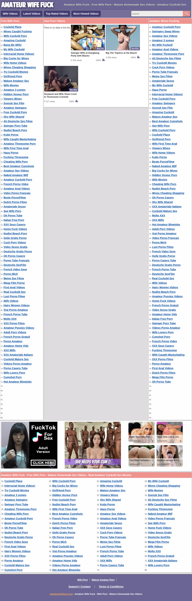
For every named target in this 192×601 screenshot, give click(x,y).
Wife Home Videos (15, 62)
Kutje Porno (11, 134)
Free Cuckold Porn (15, 112)
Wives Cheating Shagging (20, 67)
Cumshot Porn (13, 377)
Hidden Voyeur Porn (16, 94)
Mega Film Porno (14, 282)
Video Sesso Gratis (15, 246)
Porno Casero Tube (16, 368)
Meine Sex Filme (14, 278)
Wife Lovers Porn (14, 372)
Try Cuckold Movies (16, 71)
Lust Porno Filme (14, 296)
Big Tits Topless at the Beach (121, 53)
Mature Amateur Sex (16, 80)
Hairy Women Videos (17, 305)
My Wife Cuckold (14, 49)
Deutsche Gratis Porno (18, 251)
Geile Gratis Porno (15, 238)
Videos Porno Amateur (18, 363)
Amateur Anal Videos (17, 188)
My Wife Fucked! (162, 44)
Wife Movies (11, 85)
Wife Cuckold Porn (15, 35)
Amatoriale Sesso (15, 206)
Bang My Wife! (13, 44)
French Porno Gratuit (17, 336)
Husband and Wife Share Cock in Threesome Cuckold (60, 95)
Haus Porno (11, 152)
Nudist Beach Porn (15, 130)
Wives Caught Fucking (18, 31)
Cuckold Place (13, 26)
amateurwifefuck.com (61, 594)
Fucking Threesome (16, 157)
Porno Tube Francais (16, 260)
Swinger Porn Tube (15, 125)
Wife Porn (82, 580)
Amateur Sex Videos (16, 170)
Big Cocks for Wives (16, 58)
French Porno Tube (15, 314)
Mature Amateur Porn (103, 580)
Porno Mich (11, 273)
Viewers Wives (13, 98)
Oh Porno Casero (14, 255)
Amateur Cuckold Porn (18, 179)
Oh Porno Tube (13, 215)
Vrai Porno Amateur (16, 309)
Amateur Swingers (15, 107)
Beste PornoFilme (15, 197)
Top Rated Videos (57, 13)
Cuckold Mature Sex (16, 359)
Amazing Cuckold (15, 40)
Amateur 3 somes (15, 89)
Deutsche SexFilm (15, 264)
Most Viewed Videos (86, 13)
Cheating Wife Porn (16, 161)
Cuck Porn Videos (15, 242)
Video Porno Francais (17, 193)
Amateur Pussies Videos (19, 327)
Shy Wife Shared (14, 116)
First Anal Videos (14, 287)
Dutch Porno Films (15, 202)
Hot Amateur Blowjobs (18, 381)
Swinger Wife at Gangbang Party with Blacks (85, 54)
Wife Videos (10, 13)
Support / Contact (79, 586)
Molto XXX (10, 318)
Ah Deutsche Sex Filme (18, 121)
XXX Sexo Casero (15, 224)
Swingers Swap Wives (166, 31)
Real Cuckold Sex (15, 291)
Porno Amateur (13, 341)
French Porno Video (16, 184)
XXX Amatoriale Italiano (18, 354)
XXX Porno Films (14, 323)
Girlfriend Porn (13, 76)
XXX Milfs (10, 350)
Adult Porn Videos (15, 332)
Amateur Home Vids (16, 345)
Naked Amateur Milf (16, 175)
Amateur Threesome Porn (20, 143)
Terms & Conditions (111, 586)
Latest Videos (31, 13)
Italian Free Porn (14, 220)
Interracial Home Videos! (19, 53)
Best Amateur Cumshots (19, 166)
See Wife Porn (12, 211)
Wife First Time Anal (16, 148)
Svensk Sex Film (14, 103)
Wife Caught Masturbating (20, 139)
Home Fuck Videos (15, 229)
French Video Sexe (15, 269)
